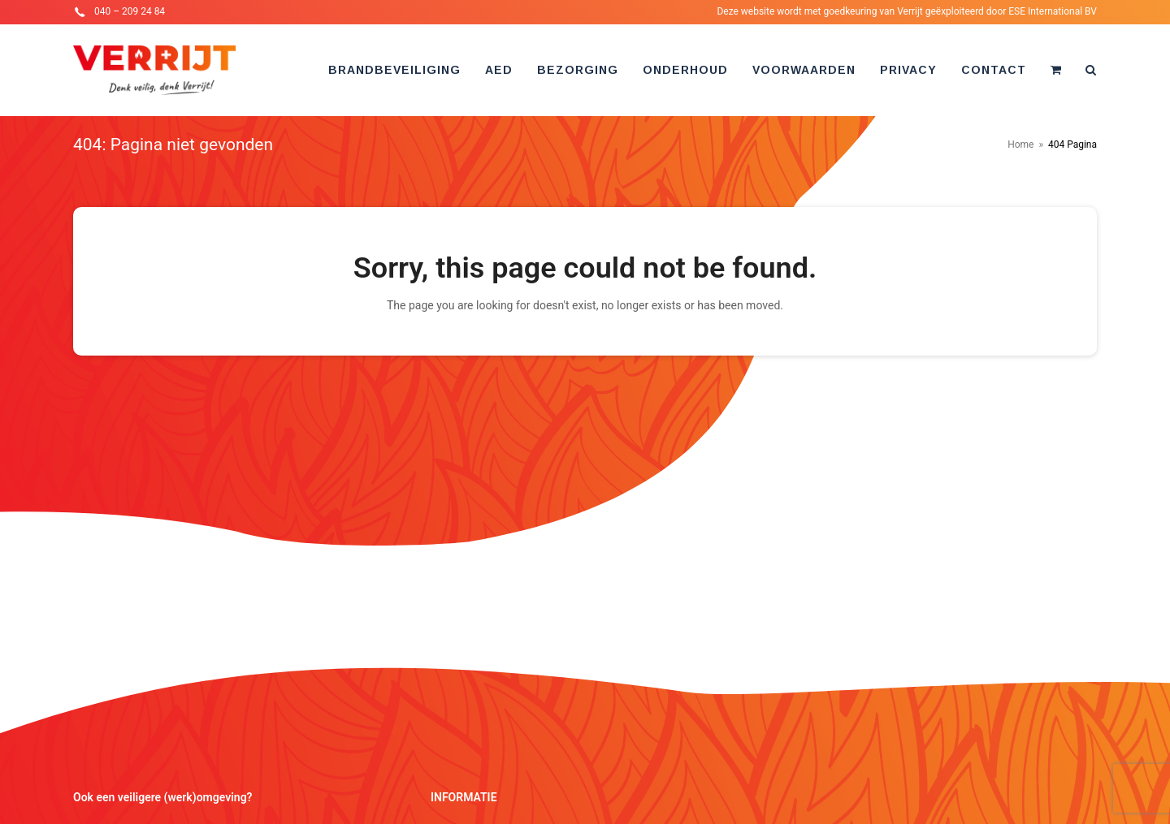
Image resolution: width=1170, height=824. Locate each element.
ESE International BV (1052, 11)
